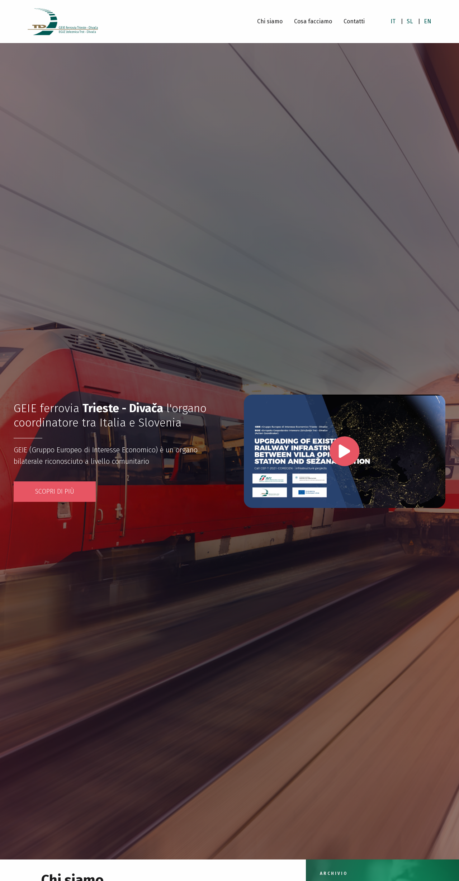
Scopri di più (54, 491)
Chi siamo (270, 21)
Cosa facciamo (313, 21)
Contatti (354, 21)
